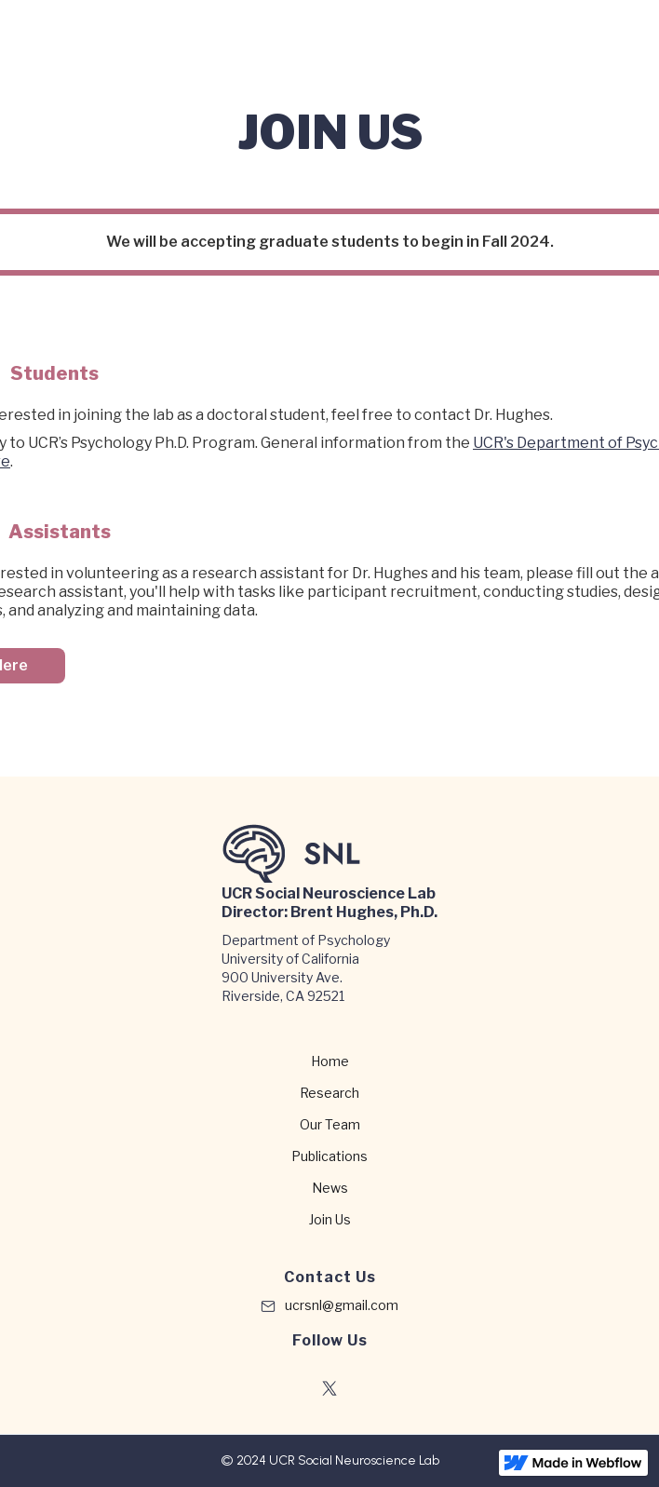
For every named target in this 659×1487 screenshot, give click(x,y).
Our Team (330, 1124)
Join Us (330, 1219)
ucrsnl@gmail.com (341, 1305)
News (330, 1188)
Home (330, 1061)
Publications (329, 1156)
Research (329, 1093)
